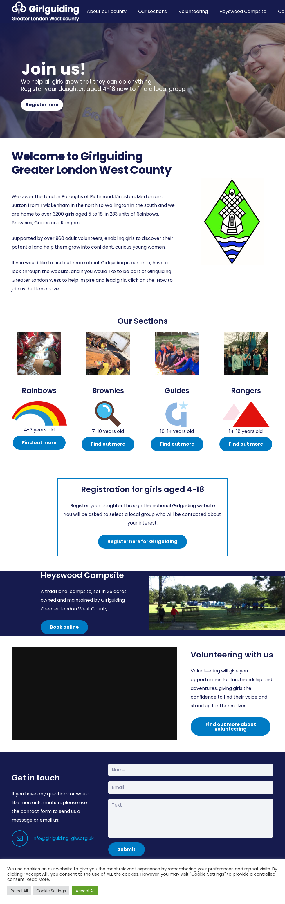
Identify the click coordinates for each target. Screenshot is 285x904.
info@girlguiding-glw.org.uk (63, 838)
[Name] (190, 770)
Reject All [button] (19, 891)
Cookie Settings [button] (51, 891)
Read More (38, 879)
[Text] (190, 818)
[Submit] (126, 849)
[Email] (190, 787)
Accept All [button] (85, 891)
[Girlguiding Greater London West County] (45, 11)
